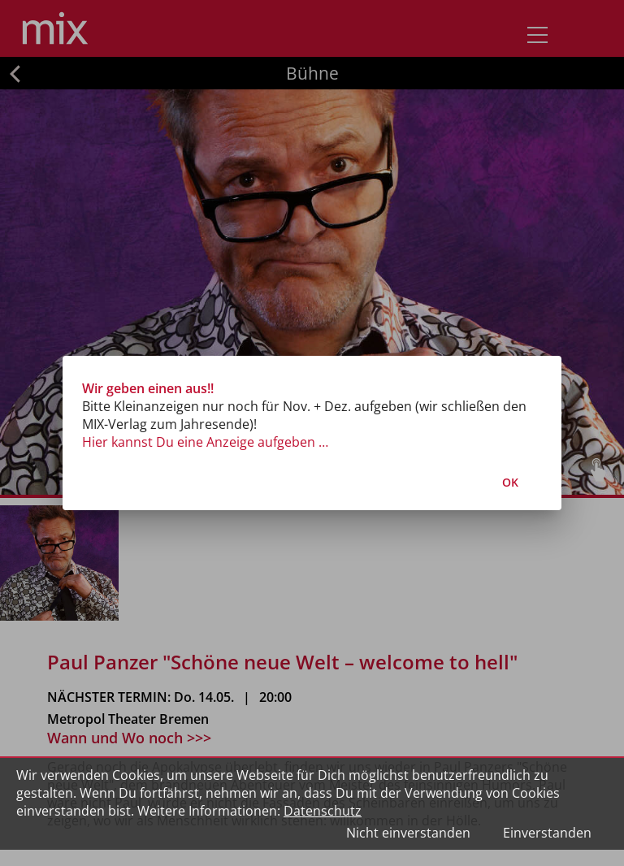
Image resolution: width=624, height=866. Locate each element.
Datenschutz (323, 811)
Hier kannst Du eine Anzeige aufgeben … (205, 442)
